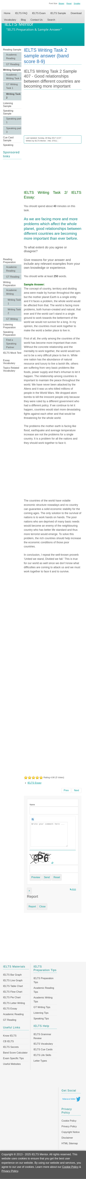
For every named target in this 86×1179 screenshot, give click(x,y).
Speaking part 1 (13, 120)
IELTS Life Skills (42, 1055)
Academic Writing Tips (43, 999)
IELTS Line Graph (12, 980)
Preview (35, 877)
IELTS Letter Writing (14, 1003)
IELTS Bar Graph (12, 974)
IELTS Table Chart (13, 986)
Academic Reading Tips (44, 990)
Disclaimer (67, 1137)
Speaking (8, 145)
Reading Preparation (9, 261)
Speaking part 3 (13, 130)
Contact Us (36, 20)
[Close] (29, 891)
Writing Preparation (9, 283)
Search (51, 20)
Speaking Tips (41, 1018)
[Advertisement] (12, 208)
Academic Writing (11, 292)
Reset (68, 3)
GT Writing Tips (42, 1007)
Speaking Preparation (9, 333)
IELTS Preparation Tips (43, 980)
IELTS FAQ (21, 13)
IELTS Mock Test (12, 353)
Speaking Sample (8, 112)
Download (76, 13)
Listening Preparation (9, 326)
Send (47, 877)
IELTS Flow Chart (12, 991)
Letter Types (40, 1060)
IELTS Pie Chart (12, 997)
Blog (23, 20)
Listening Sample (8, 104)
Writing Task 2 (13, 96)
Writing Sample (12, 70)
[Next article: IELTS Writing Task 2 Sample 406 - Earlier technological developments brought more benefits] (76, 790)
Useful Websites (12, 1064)
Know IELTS (10, 1035)
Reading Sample (12, 49)
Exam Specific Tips (13, 1058)
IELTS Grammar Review (42, 1036)
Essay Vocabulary (9, 362)
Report (32, 906)
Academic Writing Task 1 (13, 76)
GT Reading (12, 64)
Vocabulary (10, 20)
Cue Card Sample (8, 139)
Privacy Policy (69, 1126)
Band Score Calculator (15, 1052)
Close (42, 906)
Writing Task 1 (14, 302)
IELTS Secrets (11, 1047)
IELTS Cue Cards (43, 1049)
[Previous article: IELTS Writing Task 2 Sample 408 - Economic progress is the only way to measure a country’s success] (66, 790)
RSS (73, 889)
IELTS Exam (39, 13)
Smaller (77, 3)
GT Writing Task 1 (12, 86)
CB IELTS (8, 1041)
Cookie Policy (69, 1120)
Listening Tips (41, 1013)
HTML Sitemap (70, 1143)
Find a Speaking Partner (11, 344)
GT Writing (12, 319)
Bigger (61, 3)
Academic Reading (11, 56)
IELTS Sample (58, 13)
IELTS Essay (34, 783)
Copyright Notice (71, 1132)
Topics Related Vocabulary (11, 369)
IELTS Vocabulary (43, 1043)
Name (32, 804)
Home (7, 13)
